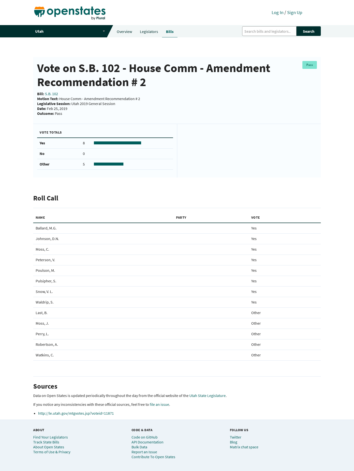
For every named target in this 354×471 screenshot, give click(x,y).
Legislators (149, 31)
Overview (124, 31)
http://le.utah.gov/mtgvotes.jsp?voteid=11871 (76, 413)
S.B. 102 (51, 93)
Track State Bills (46, 442)
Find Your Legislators (50, 437)
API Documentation (147, 442)
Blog (233, 442)
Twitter (235, 437)
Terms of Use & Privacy (51, 451)
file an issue (159, 404)
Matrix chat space (244, 446)
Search (308, 31)
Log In (277, 12)
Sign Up (294, 12)
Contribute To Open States (153, 456)
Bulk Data (139, 446)
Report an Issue (144, 451)
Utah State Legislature (207, 395)
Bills (170, 31)
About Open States (48, 446)
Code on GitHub (145, 437)
